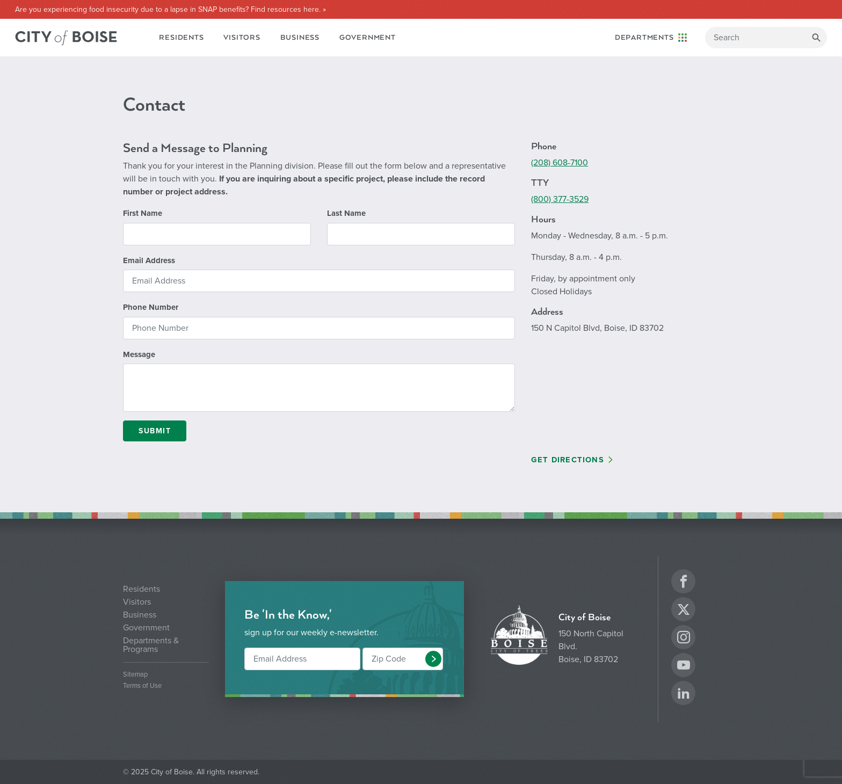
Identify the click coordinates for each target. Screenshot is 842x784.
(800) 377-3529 (560, 199)
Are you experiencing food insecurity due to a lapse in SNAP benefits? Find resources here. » (170, 9)
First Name (142, 213)
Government (367, 37)
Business (300, 37)
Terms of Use (142, 686)
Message (139, 354)
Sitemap (135, 674)
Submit (155, 430)
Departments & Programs (151, 645)
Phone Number (150, 307)
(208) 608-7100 (559, 162)
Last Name (346, 213)
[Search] (766, 37)
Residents (181, 37)
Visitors (241, 37)
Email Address (149, 260)
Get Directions (567, 459)
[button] (433, 659)
